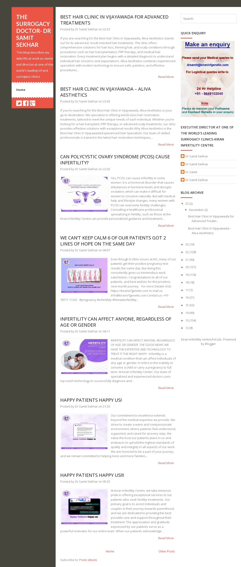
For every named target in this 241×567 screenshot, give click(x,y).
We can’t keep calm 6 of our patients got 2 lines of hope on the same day (113, 241)
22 (187, 252)
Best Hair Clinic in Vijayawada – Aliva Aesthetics (105, 92)
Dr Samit (191, 172)
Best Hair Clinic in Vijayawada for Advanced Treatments (114, 20)
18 (187, 282)
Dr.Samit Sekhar (196, 180)
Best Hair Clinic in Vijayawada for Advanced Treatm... (211, 218)
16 (187, 297)
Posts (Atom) (88, 560)
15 (187, 305)
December (196, 210)
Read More (166, 77)
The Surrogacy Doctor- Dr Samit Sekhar (33, 30)
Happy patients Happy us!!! (92, 475)
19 (187, 275)
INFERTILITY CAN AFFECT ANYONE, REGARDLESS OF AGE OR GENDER (115, 322)
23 (187, 244)
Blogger (210, 344)
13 (187, 320)
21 (187, 260)
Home (20, 90)
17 (187, 290)
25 (187, 203)
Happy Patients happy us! (91, 400)
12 (187, 328)
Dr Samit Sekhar (196, 156)
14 (187, 313)
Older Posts (167, 551)
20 (187, 267)
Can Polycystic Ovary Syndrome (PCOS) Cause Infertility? (115, 159)
